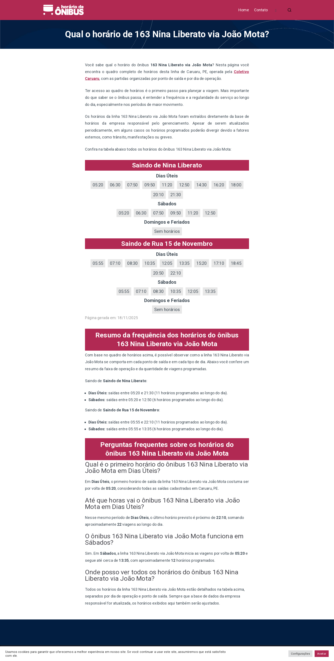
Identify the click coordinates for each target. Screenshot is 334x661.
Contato (261, 10)
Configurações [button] (300, 653)
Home (243, 10)
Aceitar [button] (321, 653)
